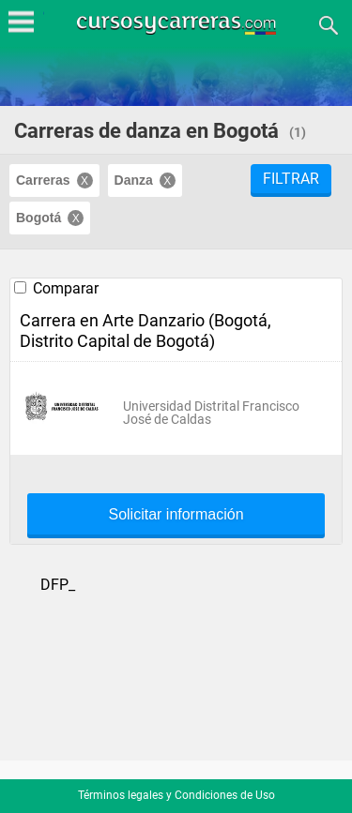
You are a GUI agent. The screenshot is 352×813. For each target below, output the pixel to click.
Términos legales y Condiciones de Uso (176, 795)
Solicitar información (175, 514)
